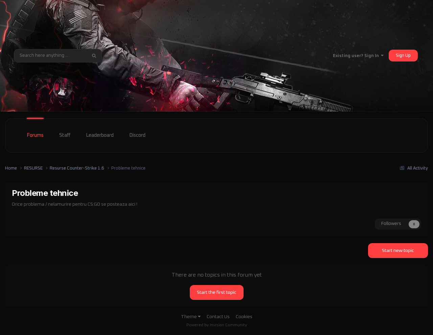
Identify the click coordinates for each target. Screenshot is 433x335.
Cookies (244, 316)
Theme (191, 316)
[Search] (50, 55)
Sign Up (403, 55)
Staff (64, 135)
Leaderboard (100, 135)
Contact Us (218, 316)
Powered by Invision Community (216, 325)
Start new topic (398, 250)
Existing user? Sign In (358, 56)
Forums (35, 135)
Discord (137, 135)
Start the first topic (216, 292)
